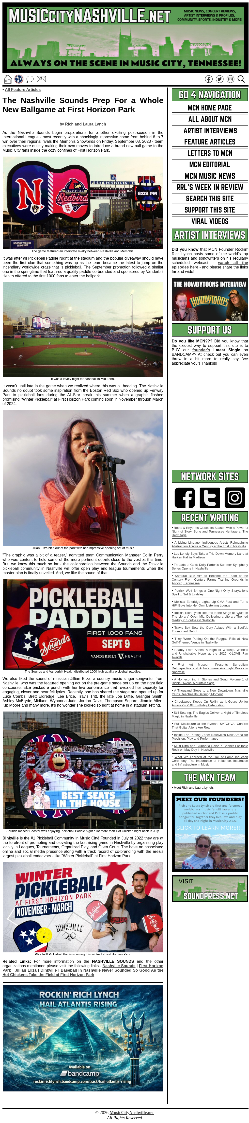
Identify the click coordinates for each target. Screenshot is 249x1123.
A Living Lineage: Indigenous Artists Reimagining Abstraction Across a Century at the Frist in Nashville (210, 544)
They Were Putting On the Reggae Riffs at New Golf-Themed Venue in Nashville (210, 640)
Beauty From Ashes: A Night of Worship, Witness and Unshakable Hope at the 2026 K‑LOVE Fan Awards (210, 653)
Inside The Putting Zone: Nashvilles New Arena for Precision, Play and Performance (210, 736)
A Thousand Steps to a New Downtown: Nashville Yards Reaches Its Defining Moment (210, 692)
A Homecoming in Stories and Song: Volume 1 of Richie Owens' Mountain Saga (210, 681)
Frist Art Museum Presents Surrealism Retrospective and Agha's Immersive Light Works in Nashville (210, 668)
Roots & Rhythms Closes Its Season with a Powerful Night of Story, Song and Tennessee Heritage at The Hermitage (210, 531)
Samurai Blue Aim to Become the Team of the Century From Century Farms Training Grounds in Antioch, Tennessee (210, 579)
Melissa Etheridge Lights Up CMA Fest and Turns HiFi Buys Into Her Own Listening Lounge (210, 603)
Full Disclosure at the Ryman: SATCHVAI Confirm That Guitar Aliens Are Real (210, 725)
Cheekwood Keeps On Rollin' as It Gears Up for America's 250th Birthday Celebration (210, 703)
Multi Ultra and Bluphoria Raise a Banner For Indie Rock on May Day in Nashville (210, 747)
